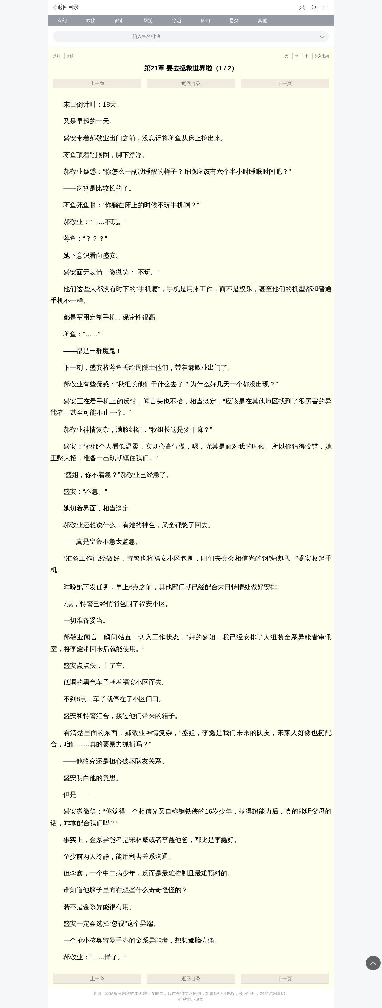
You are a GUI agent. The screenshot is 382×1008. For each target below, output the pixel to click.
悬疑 (234, 20)
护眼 (70, 56)
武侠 (91, 20)
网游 (148, 20)
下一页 (285, 83)
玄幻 (62, 20)
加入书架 (322, 56)
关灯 (56, 56)
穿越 (176, 20)
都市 (119, 20)
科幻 (205, 20)
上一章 (97, 83)
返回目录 (65, 7)
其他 (262, 20)
